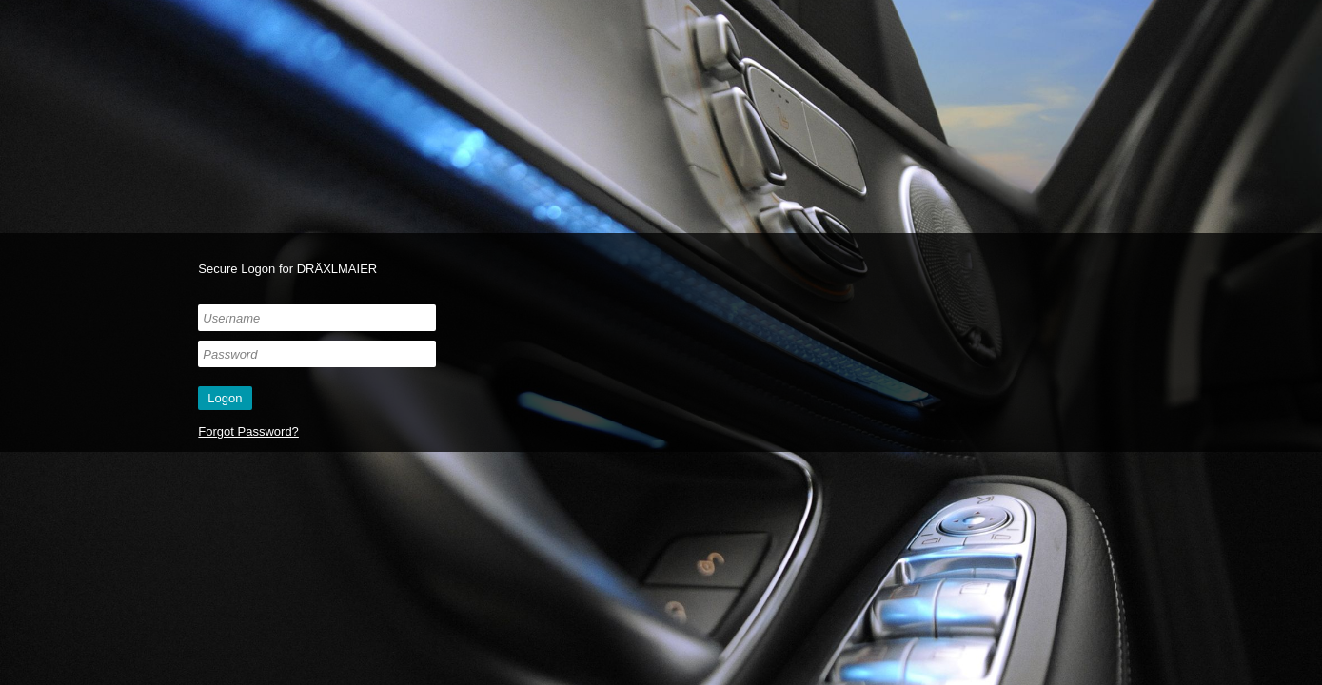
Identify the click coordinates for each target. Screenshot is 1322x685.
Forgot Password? (248, 431)
